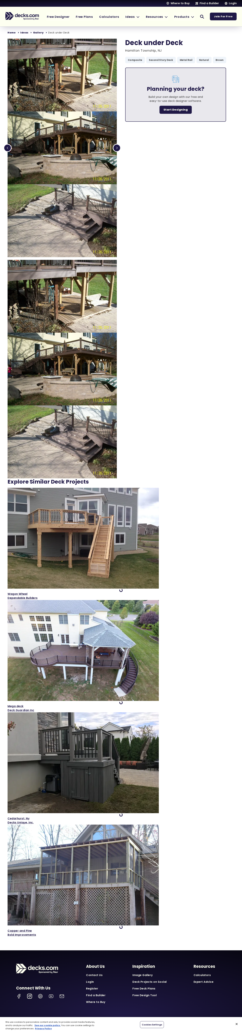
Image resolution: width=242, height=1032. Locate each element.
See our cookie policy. (47, 1025)
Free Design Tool (144, 995)
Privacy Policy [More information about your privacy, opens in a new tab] (43, 1028)
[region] (121, 1024)
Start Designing (176, 110)
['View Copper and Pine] (121, 881)
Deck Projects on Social (149, 982)
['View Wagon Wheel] (121, 544)
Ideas (24, 32)
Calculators (202, 975)
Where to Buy (95, 1002)
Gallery (38, 32)
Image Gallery (142, 975)
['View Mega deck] (121, 656)
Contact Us (94, 975)
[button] (135, 16)
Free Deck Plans (143, 988)
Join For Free (223, 16)
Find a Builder (96, 995)
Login (90, 982)
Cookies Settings (152, 1024)
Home (12, 32)
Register (92, 988)
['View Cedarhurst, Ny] (121, 768)
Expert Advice (204, 982)
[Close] (236, 1024)
